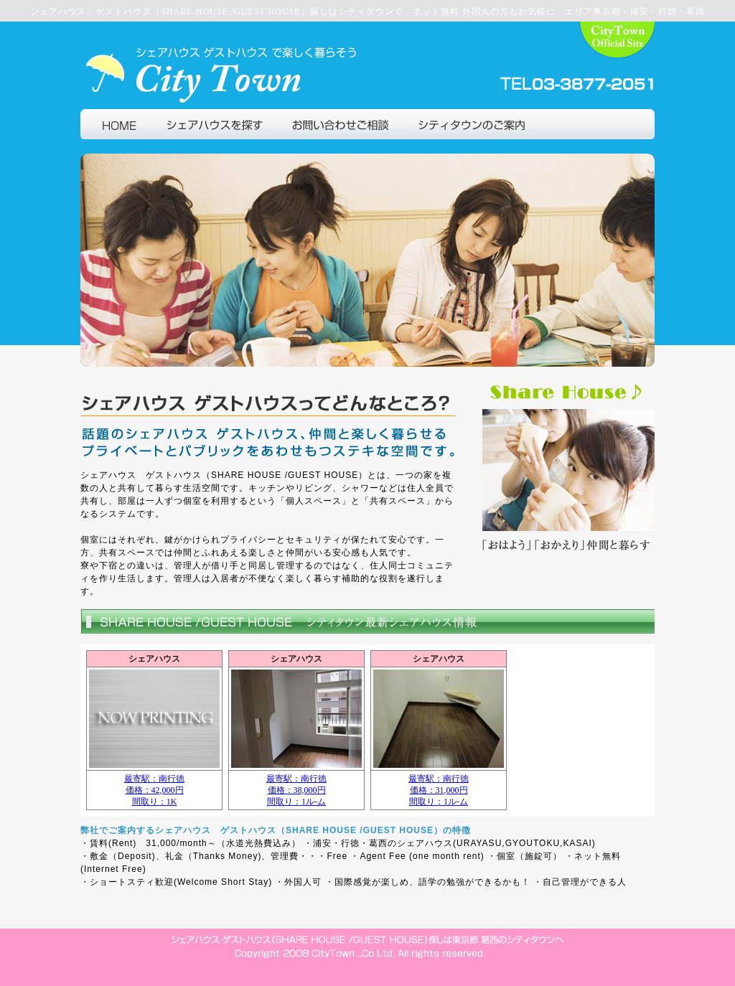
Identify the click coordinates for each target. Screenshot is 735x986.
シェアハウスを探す (214, 124)
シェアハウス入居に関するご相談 (339, 124)
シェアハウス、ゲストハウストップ (595, 124)
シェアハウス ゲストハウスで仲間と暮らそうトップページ (116, 124)
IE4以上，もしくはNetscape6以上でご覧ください (367, 730)
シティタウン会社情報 (469, 124)
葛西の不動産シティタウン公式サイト (617, 65)
